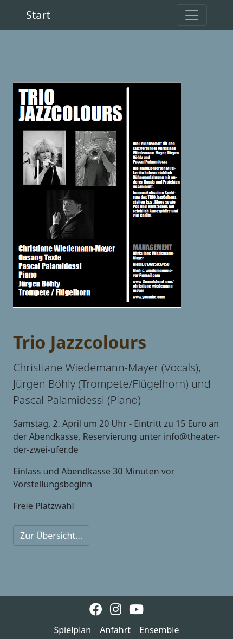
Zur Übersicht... (51, 536)
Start (38, 15)
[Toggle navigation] (192, 15)
